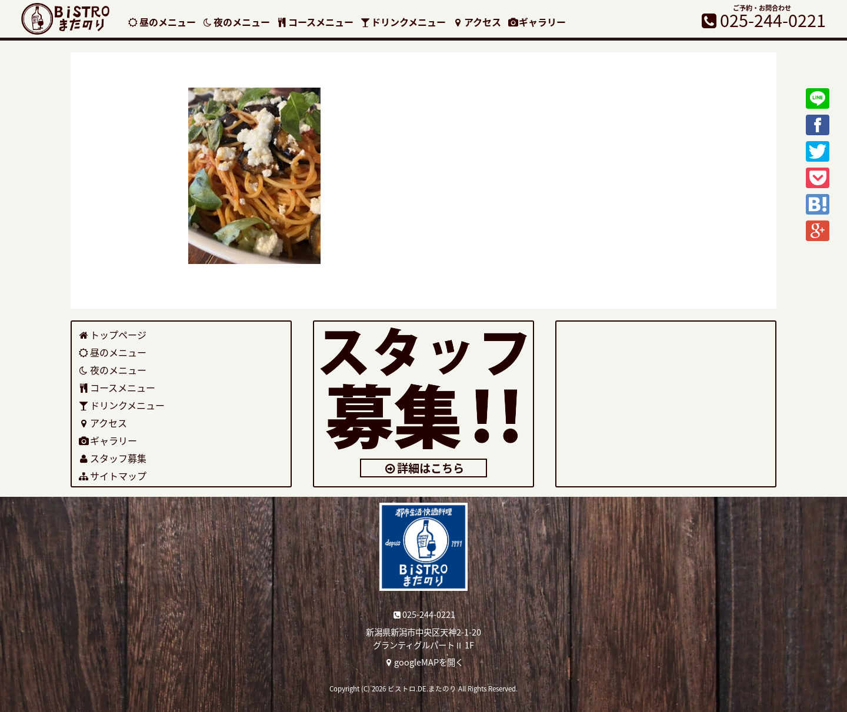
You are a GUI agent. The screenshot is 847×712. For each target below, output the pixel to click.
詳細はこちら (424, 468)
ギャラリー (536, 22)
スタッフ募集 (112, 458)
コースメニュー (315, 22)
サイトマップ (112, 476)
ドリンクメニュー (402, 22)
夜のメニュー (236, 22)
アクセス (476, 22)
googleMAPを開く (424, 662)
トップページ (112, 334)
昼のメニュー (161, 22)
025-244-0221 (424, 614)
